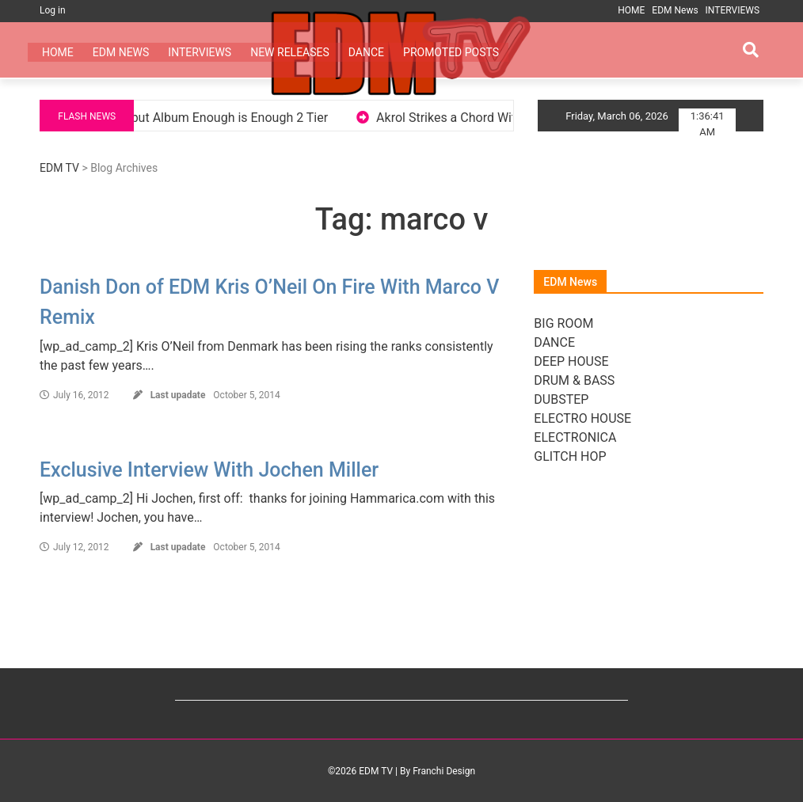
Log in (53, 10)
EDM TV (59, 168)
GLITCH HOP (570, 456)
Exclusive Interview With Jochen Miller (209, 469)
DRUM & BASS (574, 380)
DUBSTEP (561, 399)
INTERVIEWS (732, 10)
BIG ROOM (563, 323)
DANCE (366, 52)
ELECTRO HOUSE (582, 418)
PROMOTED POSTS (451, 52)
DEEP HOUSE (571, 361)
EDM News (675, 10)
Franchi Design (444, 771)
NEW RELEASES (289, 52)
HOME (631, 10)
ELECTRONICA (575, 437)
